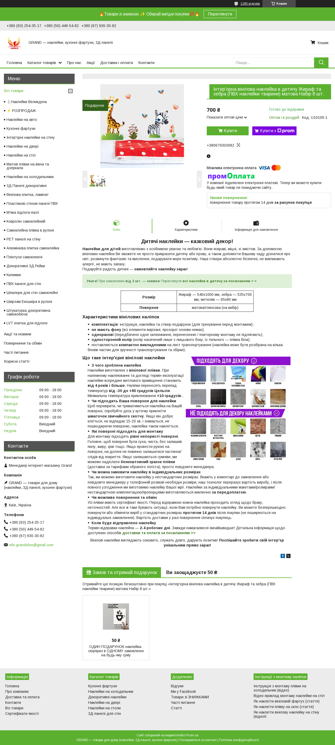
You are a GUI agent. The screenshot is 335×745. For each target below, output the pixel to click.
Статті (176, 708)
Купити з (277, 130)
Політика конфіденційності (239, 740)
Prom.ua (192, 735)
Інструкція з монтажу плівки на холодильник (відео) (280, 688)
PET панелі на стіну (24, 239)
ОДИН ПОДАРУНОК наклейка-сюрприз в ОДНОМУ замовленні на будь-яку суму (116, 651)
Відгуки (177, 686)
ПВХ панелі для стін (24, 284)
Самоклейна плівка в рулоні (30, 230)
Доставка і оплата (116, 62)
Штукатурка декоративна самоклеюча (28, 312)
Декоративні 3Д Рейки (26, 266)
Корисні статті (16, 361)
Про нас (74, 62)
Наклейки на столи (104, 708)
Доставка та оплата (22, 697)
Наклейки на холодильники (30, 177)
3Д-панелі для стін (104, 713)
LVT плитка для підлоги (27, 323)
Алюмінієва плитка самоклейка (33, 248)
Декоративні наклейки (107, 697)
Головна (14, 62)
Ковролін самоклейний (26, 221)
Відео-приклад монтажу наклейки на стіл (289, 696)
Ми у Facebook (183, 691)
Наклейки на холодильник (110, 691)
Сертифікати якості (22, 713)
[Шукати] (321, 62)
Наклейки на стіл (21, 155)
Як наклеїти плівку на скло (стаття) (284, 707)
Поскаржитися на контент (198, 740)
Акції (91, 62)
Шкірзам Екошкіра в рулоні (29, 301)
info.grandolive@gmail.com (31, 545)
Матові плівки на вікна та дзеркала (28, 166)
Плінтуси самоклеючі (24, 257)
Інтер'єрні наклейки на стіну (31, 137)
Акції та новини (17, 334)
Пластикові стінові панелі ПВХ (32, 203)
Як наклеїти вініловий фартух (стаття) (287, 701)
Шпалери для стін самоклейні (32, 293)
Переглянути (220, 14)
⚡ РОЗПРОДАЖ (21, 111)
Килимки (14, 275)
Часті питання (16, 352)
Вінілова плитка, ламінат (28, 194)
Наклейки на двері (22, 146)
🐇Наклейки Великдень (27, 102)
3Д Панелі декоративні (27, 186)
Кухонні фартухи (21, 128)
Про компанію (17, 691)
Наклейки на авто (22, 119)
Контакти (146, 62)
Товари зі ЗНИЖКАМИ (190, 697)
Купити (230, 130)
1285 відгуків (250, 4)
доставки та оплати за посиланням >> (159, 533)
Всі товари (13, 90)
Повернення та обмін (23, 343)
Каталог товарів (41, 62)
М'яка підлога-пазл (23, 212)
